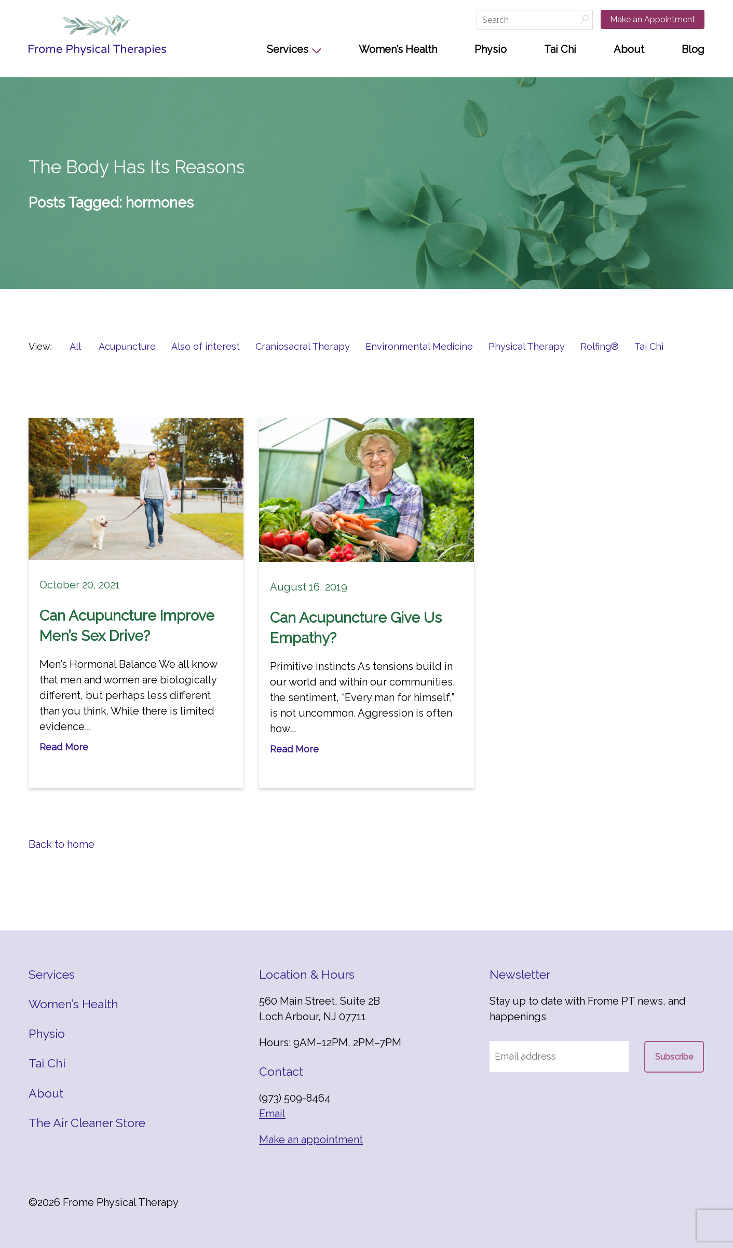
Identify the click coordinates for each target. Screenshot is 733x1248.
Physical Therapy (526, 346)
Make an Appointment (652, 19)
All (75, 346)
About (629, 49)
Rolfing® (599, 346)
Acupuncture (127, 346)
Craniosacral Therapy (302, 346)
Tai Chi (560, 49)
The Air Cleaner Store (87, 1123)
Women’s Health (398, 49)
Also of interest (205, 346)
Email (272, 1113)
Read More (63, 747)
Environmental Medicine (419, 346)
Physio (490, 49)
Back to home (61, 844)
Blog (693, 49)
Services (287, 49)
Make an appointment (311, 1139)
